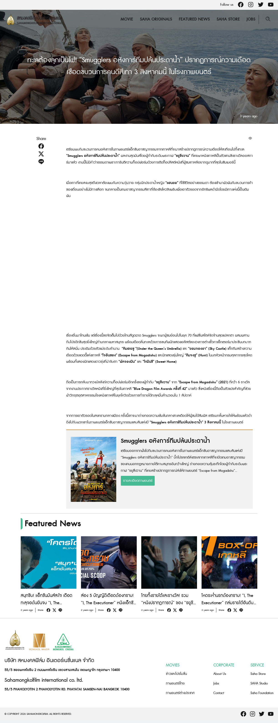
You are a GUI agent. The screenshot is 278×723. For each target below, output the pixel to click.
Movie (127, 19)
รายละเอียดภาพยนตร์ (137, 480)
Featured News (194, 19)
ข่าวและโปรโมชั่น (176, 673)
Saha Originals (156, 19)
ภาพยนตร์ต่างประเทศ (180, 693)
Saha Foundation (261, 693)
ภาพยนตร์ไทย (175, 683)
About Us (219, 673)
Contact (218, 693)
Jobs (251, 19)
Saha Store (228, 19)
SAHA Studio (259, 683)
